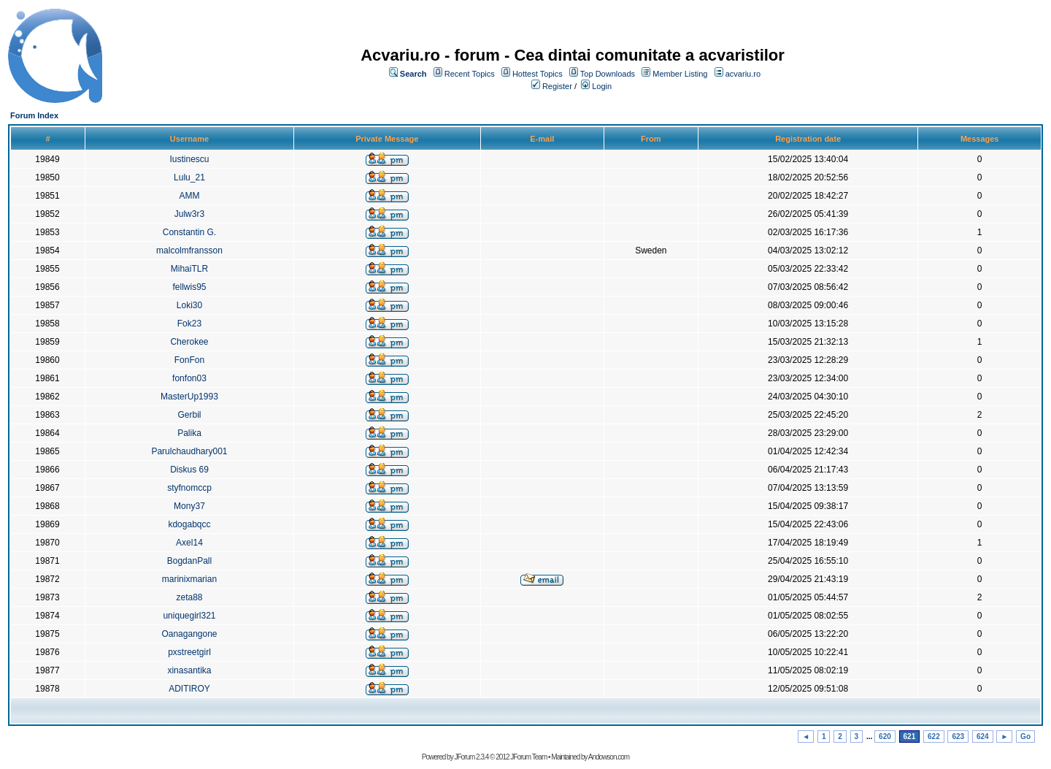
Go (1025, 736)
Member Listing (679, 73)
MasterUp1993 (189, 396)
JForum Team (528, 757)
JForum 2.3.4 (471, 757)
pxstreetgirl (189, 652)
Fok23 (189, 323)
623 (958, 736)
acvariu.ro (743, 73)
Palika (189, 433)
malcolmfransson (189, 250)
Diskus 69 (189, 469)
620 (885, 736)
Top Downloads (607, 73)
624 (983, 736)
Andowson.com (608, 757)
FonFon (189, 360)
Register (557, 86)
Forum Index (34, 115)
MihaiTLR (189, 269)
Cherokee (189, 342)
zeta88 (189, 597)
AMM (189, 196)
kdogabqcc (189, 524)
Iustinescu (189, 159)
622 (934, 736)
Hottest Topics (537, 73)
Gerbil (189, 415)
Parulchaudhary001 (189, 451)
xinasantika (189, 670)
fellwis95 (189, 287)
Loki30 (189, 305)
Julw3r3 (189, 214)
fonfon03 (189, 378)
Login (602, 86)
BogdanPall (189, 561)
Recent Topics (469, 73)
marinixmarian (189, 579)
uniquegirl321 (189, 616)
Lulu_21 (189, 177)
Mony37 (189, 506)
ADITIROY (189, 689)
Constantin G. (189, 232)
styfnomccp (189, 488)
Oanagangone (189, 634)
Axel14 (189, 542)
